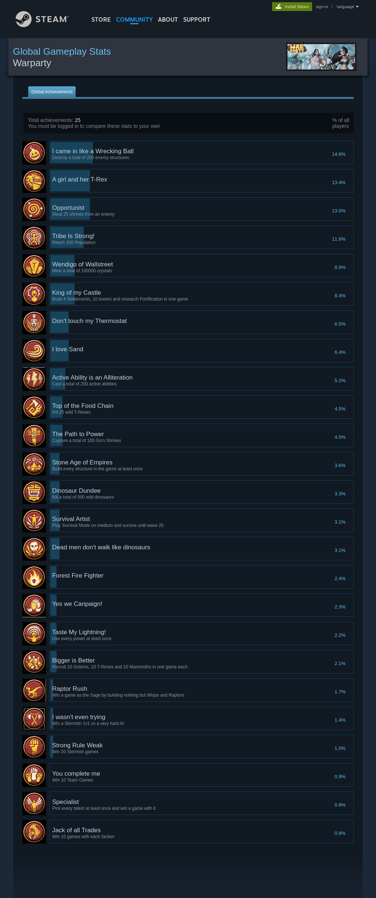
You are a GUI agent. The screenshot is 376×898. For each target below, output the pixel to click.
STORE (101, 19)
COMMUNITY (134, 19)
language (345, 6)
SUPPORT (196, 19)
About (168, 19)
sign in (322, 6)
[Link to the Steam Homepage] (47, 25)
